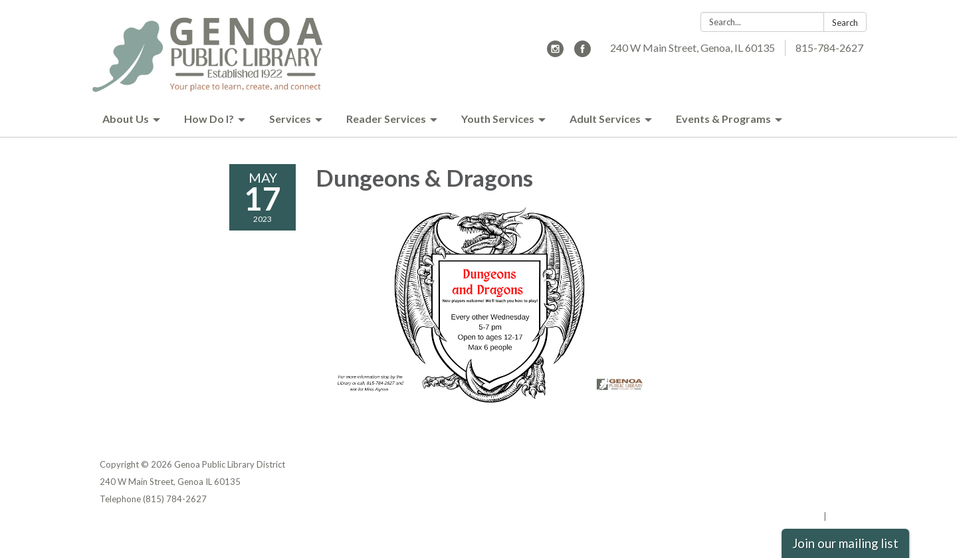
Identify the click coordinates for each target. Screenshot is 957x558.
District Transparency (810, 481)
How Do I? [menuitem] (209, 118)
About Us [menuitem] (125, 118)
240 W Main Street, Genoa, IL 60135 (692, 47)
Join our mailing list (845, 543)
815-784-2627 (829, 47)
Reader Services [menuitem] (386, 118)
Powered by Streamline (772, 516)
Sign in (843, 516)
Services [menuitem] (290, 118)
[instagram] (555, 52)
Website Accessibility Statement (787, 499)
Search (845, 22)
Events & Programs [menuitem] (723, 118)
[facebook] (582, 52)
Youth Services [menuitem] (497, 118)
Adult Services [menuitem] (605, 118)
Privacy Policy (828, 464)
